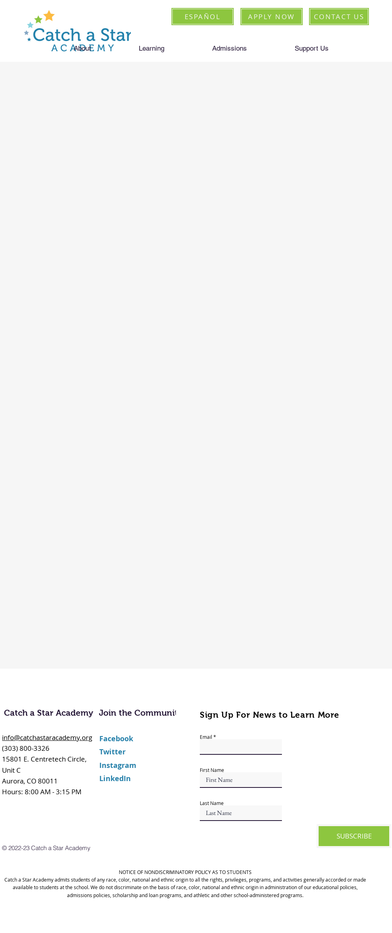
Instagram (117, 765)
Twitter (112, 752)
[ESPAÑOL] (202, 17)
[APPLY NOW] (271, 17)
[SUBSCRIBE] (354, 836)
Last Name (212, 803)
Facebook (116, 739)
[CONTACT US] (339, 17)
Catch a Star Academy (48, 712)
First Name (212, 770)
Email (206, 736)
